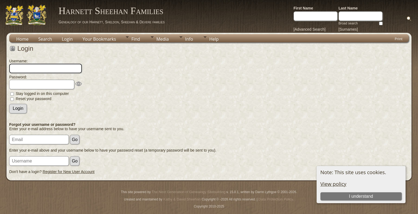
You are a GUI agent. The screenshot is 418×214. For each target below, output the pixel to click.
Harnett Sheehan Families (111, 10)
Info (189, 39)
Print (399, 38)
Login (67, 39)
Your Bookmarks (99, 39)
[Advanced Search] (310, 29)
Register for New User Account (68, 172)
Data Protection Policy (275, 199)
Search (45, 39)
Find (135, 39)
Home (22, 39)
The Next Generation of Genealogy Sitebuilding (188, 192)
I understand (361, 196)
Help (214, 39)
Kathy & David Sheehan (181, 199)
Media (162, 39)
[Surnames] (348, 29)
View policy (333, 183)
